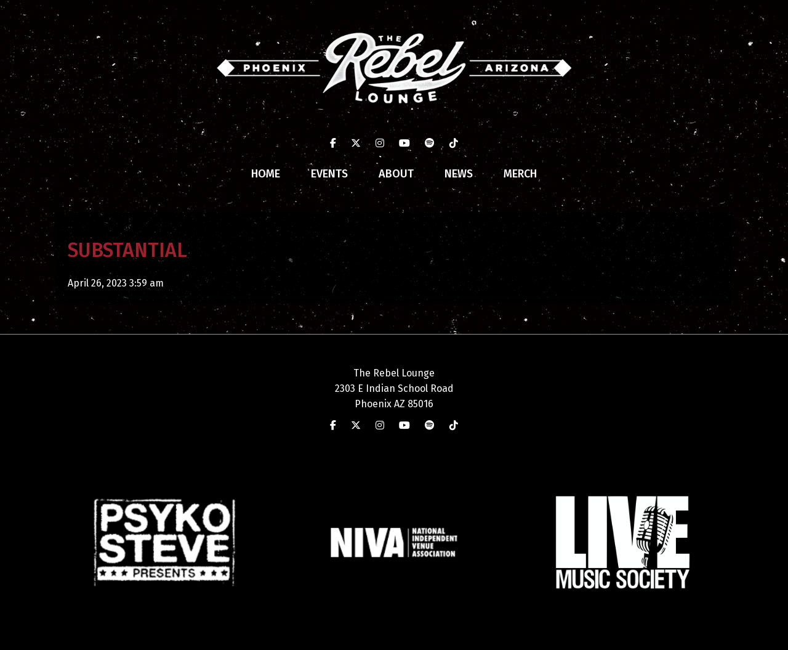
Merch (520, 174)
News (458, 174)
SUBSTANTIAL (127, 250)
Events (329, 174)
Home (265, 174)
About (396, 174)
